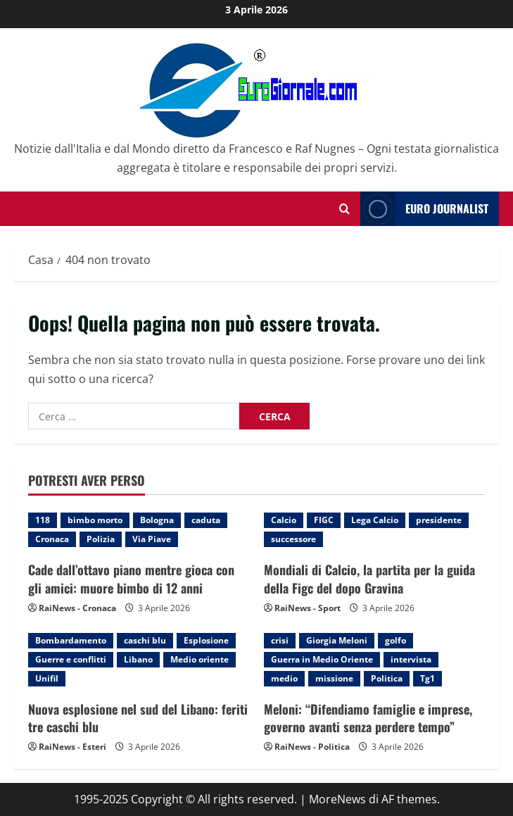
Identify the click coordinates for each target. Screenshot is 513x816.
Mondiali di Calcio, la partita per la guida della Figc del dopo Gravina (369, 578)
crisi (280, 640)
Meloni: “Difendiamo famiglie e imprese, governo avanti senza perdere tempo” (368, 718)
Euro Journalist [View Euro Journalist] (424, 209)
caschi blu (145, 640)
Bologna (157, 520)
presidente (439, 520)
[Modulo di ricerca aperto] (344, 208)
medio (284, 678)
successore (293, 539)
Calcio (283, 520)
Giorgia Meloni (336, 640)
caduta (205, 520)
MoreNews (337, 799)
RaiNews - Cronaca (77, 608)
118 (42, 520)
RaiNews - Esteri (72, 747)
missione (334, 678)
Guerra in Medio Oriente (322, 659)
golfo (395, 640)
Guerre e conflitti (70, 659)
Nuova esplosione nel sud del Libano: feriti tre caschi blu (138, 718)
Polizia (101, 539)
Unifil (46, 678)
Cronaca (52, 539)
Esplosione (206, 640)
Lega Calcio (374, 520)
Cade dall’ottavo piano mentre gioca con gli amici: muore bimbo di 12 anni (131, 578)
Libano (138, 659)
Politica (387, 678)
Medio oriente (199, 659)
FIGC (324, 520)
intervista (411, 659)
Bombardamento (70, 640)
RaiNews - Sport (307, 608)
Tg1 (427, 678)
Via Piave (151, 539)
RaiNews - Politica (312, 747)
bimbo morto (95, 520)
